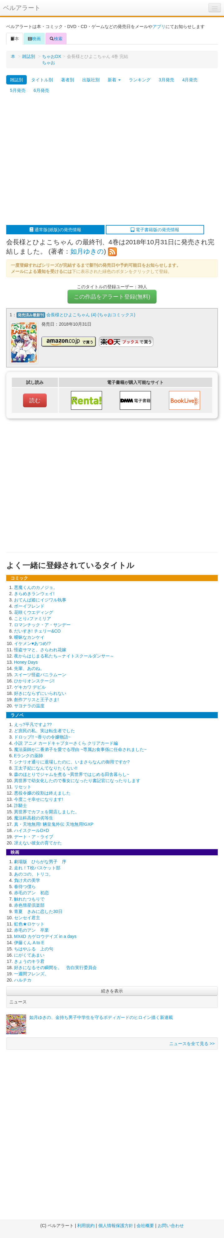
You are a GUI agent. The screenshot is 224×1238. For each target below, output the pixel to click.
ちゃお (48, 62)
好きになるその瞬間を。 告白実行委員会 (55, 967)
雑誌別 (28, 56)
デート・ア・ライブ (33, 836)
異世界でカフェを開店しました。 (46, 811)
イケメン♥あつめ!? (32, 643)
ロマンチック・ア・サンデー (42, 624)
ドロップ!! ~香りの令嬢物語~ (42, 736)
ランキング (140, 79)
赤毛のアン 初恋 (31, 892)
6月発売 (41, 90)
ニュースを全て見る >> (192, 1043)
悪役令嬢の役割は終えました (42, 793)
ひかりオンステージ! (34, 680)
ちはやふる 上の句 (33, 948)
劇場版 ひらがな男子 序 (40, 861)
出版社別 (91, 79)
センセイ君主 (27, 917)
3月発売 (166, 79)
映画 (34, 38)
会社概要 (145, 1225)
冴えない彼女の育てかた (38, 842)
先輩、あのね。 (29, 668)
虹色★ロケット (29, 923)
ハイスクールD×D (31, 830)
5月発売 (18, 90)
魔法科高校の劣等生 (33, 817)
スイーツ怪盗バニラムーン (40, 674)
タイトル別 (42, 79)
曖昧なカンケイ (29, 637)
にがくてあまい (29, 955)
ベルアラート (21, 7)
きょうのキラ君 (29, 961)
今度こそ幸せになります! (38, 799)
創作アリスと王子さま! (36, 699)
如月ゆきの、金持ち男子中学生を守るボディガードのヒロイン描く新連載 (101, 1017)
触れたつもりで (29, 898)
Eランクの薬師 (28, 755)
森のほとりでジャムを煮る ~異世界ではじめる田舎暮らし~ (71, 774)
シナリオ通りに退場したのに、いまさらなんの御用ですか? (72, 761)
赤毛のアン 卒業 (31, 930)
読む (34, 400)
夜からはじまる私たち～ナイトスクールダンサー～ (64, 655)
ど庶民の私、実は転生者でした (44, 730)
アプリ (159, 26)
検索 (56, 38)
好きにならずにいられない (40, 693)
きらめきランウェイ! (34, 593)
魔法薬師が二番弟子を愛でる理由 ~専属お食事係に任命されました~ (80, 749)
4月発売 (190, 79)
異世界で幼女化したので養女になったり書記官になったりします (77, 780)
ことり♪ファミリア (32, 618)
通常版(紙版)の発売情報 (55, 229)
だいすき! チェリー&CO (37, 631)
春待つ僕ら (25, 886)
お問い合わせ (171, 1225)
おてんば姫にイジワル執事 (40, 599)
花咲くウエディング (33, 612)
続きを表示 (112, 990)
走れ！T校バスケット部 (37, 867)
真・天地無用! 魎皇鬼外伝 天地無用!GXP (53, 824)
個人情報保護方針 (115, 1225)
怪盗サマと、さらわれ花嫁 (40, 649)
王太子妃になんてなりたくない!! (45, 768)
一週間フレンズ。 (31, 973)
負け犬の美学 (27, 880)
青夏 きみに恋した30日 (38, 911)
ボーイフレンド (29, 606)
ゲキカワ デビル (30, 687)
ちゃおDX (51, 56)
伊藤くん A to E (29, 942)
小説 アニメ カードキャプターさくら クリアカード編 (66, 743)
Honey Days (26, 662)
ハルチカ (22, 979)
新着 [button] (114, 79)
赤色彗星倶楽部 (29, 905)
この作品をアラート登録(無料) (112, 297)
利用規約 (86, 1225)
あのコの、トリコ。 (33, 874)
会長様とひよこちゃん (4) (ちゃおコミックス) (90, 314)
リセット (22, 786)
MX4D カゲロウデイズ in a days (45, 936)
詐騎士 (20, 805)
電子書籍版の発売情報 (155, 229)
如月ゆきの (87, 251)
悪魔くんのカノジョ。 (36, 587)
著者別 (67, 79)
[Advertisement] (58, 160)
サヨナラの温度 (29, 705)
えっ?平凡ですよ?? (33, 724)
